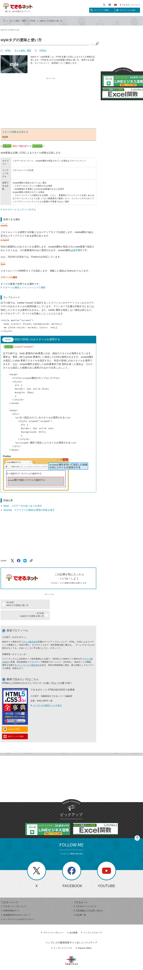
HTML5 (42, 50)
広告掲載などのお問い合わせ (88, 900)
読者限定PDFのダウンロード (15, 904)
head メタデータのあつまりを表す (22, 506)
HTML (33, 21)
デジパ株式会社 (30, 631)
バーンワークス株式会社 (28, 654)
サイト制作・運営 (17, 21)
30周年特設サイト (10, 900)
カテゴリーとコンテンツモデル (19, 209)
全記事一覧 (80, 904)
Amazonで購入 (14, 718)
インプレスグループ (91, 922)
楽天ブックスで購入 (16, 726)
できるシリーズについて (13, 895)
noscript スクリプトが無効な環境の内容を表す (29, 510)
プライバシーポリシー (52, 922)
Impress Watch (84, 937)
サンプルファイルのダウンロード (18, 908)
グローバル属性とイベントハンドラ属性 (24, 287)
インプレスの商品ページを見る (46, 694)
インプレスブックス (61, 937)
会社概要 (72, 922)
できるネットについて (130, 5)
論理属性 (77, 250)
